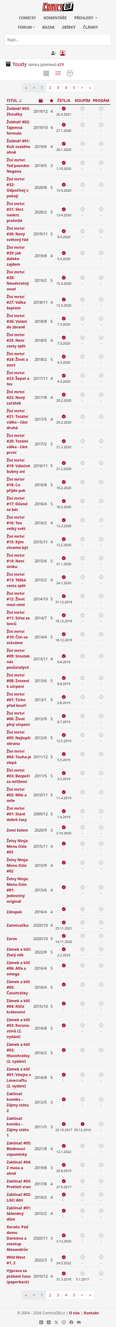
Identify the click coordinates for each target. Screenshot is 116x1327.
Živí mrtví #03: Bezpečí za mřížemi (18, 776)
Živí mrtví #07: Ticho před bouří (16, 700)
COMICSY (27, 17)
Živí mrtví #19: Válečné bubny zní (18, 466)
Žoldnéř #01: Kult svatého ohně (18, 146)
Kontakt (91, 1312)
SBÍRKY (69, 27)
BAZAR (48, 27)
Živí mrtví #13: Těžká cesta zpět (16, 580)
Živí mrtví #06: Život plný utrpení (18, 719)
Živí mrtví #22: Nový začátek (16, 397)
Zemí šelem (17, 830)
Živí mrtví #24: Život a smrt (17, 359)
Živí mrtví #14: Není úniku (15, 561)
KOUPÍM (82, 100)
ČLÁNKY (90, 27)
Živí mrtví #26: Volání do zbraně (17, 321)
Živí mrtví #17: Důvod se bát (17, 504)
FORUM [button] (25, 27)
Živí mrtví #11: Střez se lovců (18, 618)
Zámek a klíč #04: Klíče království (18, 1006)
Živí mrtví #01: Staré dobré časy (17, 814)
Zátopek (14, 912)
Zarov (12, 938)
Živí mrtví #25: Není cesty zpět (16, 340)
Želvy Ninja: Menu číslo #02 (17, 865)
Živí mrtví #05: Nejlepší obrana (19, 738)
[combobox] (58, 40)
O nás (74, 1312)
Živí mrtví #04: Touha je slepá (19, 757)
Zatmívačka (17, 925)
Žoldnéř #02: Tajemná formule (18, 127)
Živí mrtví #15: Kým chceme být (17, 542)
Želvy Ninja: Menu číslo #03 (17, 846)
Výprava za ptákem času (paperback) (19, 1276)
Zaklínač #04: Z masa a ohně (19, 1168)
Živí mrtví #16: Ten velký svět (16, 523)
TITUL (12, 100)
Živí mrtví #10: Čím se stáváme (17, 637)
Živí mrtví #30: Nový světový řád (17, 234)
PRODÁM (101, 100)
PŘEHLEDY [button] (84, 17)
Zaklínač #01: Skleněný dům (19, 1213)
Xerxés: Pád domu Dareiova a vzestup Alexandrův (17, 1238)
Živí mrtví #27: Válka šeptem (16, 302)
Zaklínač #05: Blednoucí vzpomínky (19, 1148)
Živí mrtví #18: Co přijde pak (16, 485)
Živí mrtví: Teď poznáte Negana (18, 165)
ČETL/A (63, 100)
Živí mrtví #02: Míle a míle (17, 795)
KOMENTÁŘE (55, 17)
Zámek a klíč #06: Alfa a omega (18, 968)
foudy (20, 64)
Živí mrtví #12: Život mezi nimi (16, 599)
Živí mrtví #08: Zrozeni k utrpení (18, 681)
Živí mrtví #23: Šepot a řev (18, 378)
